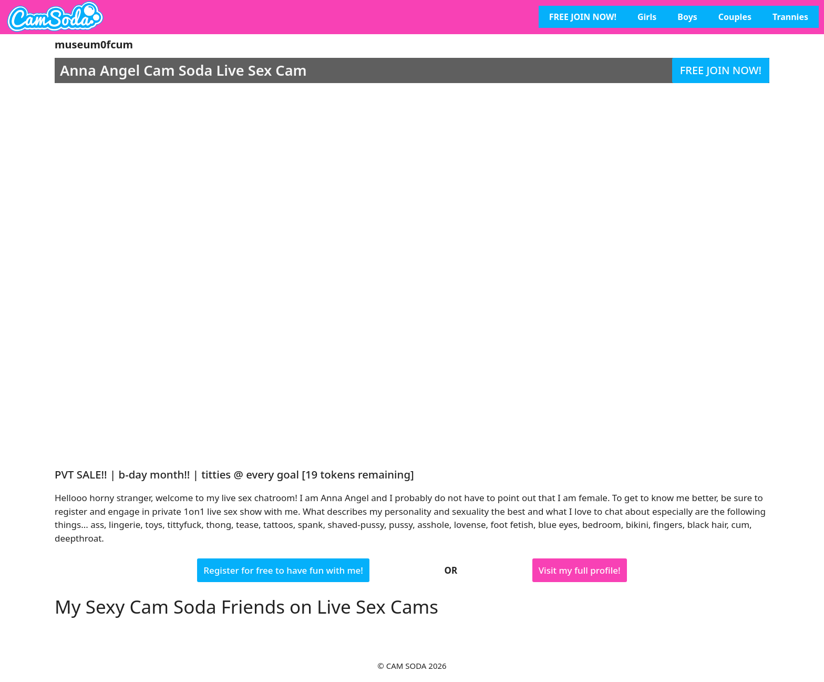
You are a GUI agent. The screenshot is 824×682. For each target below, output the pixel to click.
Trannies (790, 17)
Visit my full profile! (580, 570)
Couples (734, 17)
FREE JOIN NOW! (582, 17)
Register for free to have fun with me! (283, 570)
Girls (646, 17)
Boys (687, 17)
